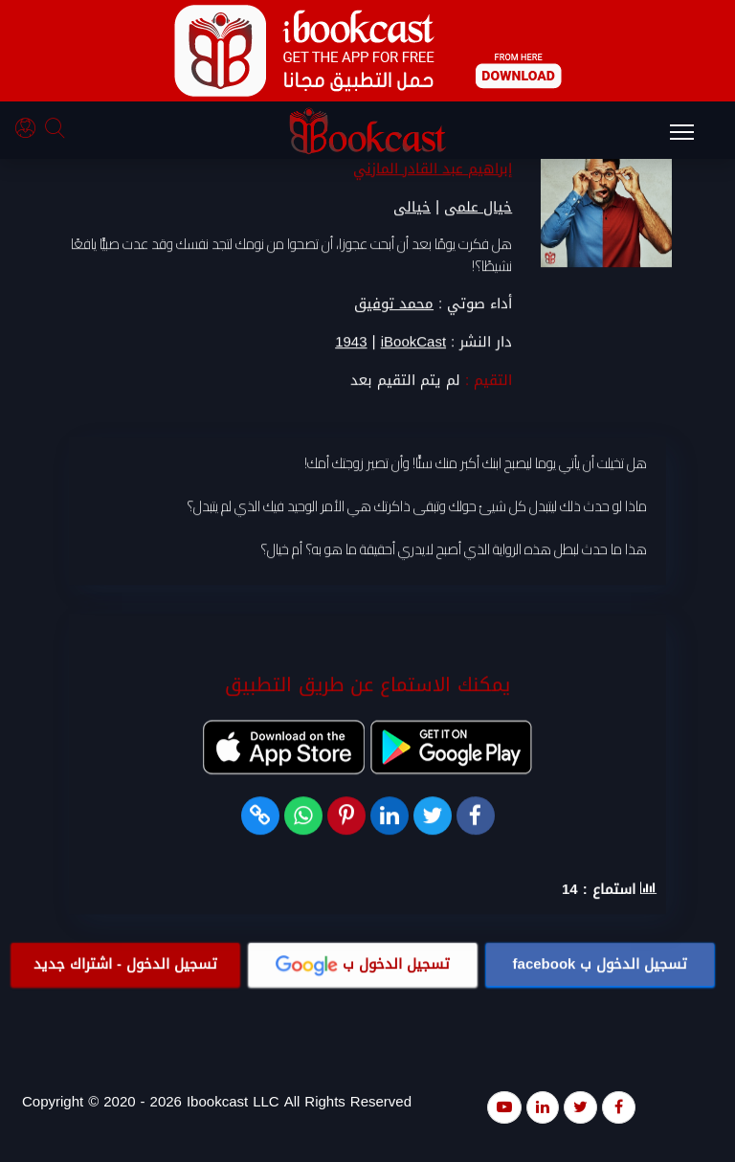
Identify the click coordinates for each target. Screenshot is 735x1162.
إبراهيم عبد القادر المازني (432, 169)
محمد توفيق (394, 304)
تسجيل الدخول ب (600, 964)
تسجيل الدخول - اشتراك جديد (125, 964)
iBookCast (413, 343)
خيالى (412, 207)
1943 (351, 343)
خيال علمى (478, 207)
